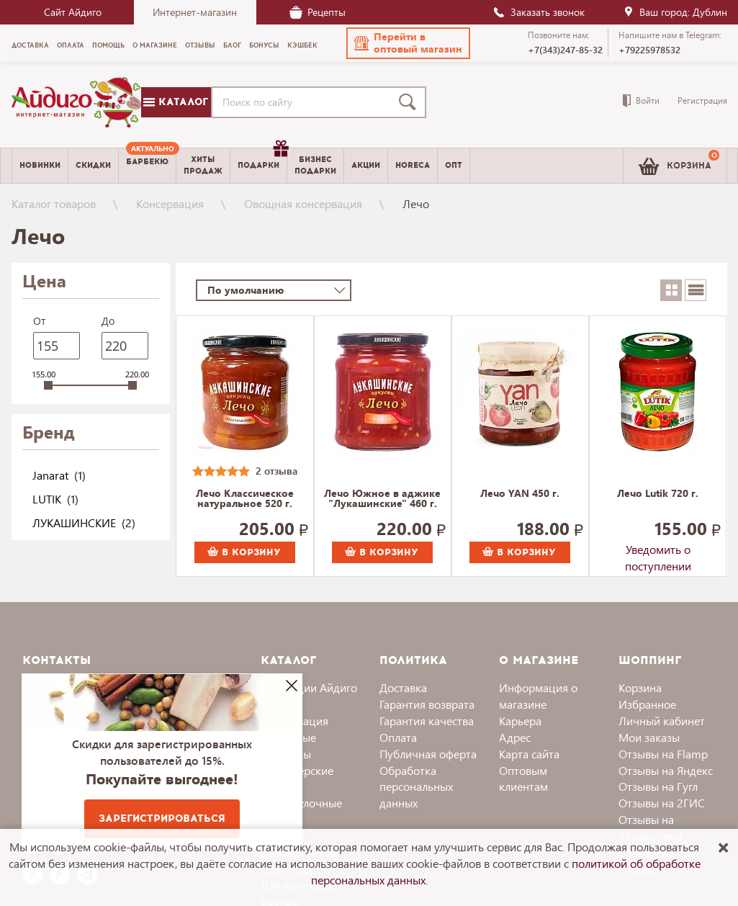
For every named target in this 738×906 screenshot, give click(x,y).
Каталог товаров (54, 203)
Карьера (520, 720)
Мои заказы (649, 737)
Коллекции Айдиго (309, 687)
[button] (408, 43)
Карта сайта (529, 753)
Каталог (175, 101)
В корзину (244, 552)
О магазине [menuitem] (154, 45)
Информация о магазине (538, 696)
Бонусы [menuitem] (264, 45)
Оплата (398, 737)
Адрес (515, 737)
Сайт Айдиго (73, 12)
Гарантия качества (426, 720)
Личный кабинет (661, 720)
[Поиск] (410, 102)
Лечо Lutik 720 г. (657, 494)
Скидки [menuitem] (93, 165)
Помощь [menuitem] (108, 45)
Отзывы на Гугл (658, 786)
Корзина (640, 687)
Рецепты (317, 12)
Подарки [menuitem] (262, 159)
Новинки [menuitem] (39, 165)
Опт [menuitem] (453, 165)
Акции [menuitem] (365, 165)
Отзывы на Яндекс (665, 770)
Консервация (170, 203)
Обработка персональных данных (416, 787)
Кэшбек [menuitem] (302, 45)
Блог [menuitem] (232, 45)
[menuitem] (147, 165)
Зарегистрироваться (162, 818)
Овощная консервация (303, 203)
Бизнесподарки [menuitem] (315, 164)
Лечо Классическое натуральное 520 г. (245, 499)
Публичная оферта (428, 753)
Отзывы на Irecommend (650, 827)
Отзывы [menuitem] (200, 45)
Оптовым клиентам (523, 778)
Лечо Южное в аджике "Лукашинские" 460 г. (382, 499)
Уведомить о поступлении (658, 552)
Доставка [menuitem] (30, 45)
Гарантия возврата (426, 704)
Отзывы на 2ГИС (661, 802)
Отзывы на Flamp (663, 753)
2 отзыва (276, 470)
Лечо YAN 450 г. (519, 494)
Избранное (647, 704)
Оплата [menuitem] (70, 45)
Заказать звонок (538, 12)
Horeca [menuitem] (412, 165)
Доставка (403, 687)
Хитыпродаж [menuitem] (203, 164)
